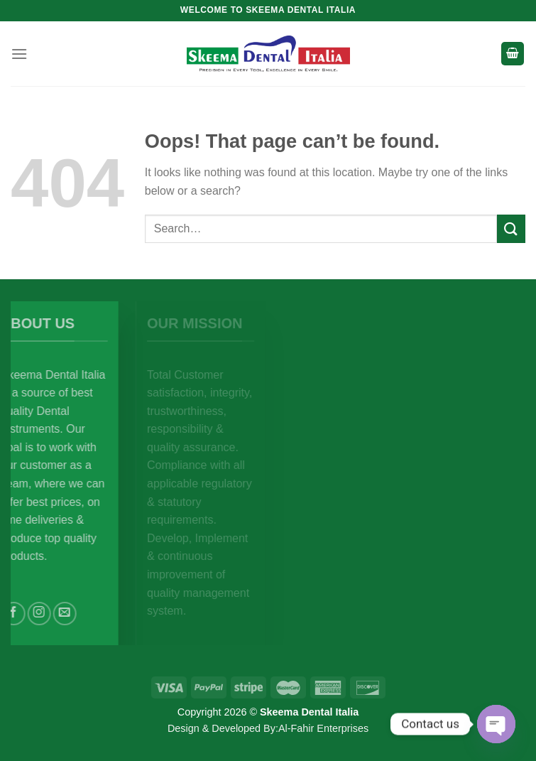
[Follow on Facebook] (30, 613)
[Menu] (19, 53)
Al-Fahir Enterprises (323, 728)
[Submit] (511, 228)
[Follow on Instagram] (55, 613)
